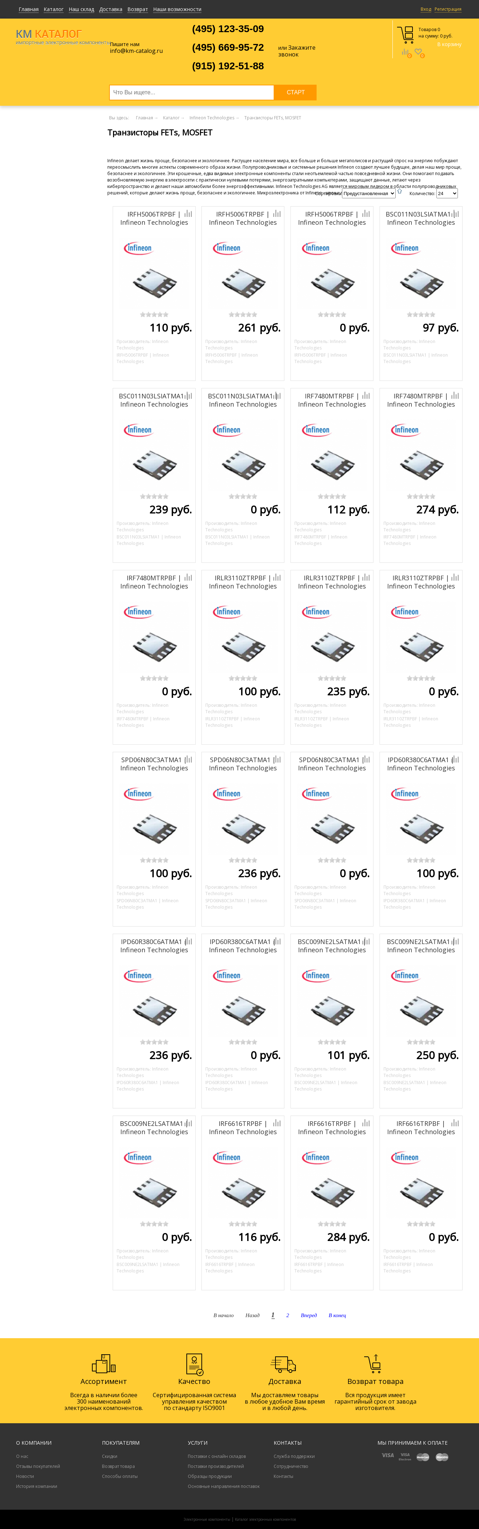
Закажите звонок (297, 51)
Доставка (110, 9)
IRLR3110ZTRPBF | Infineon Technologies (243, 582)
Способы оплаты (120, 1476)
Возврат (137, 9)
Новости (25, 1476)
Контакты (283, 1476)
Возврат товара (118, 1466)
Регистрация (448, 9)
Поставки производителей (216, 1466)
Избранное (418, 57)
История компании (36, 1486)
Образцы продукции (210, 1476)
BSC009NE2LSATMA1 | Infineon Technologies (332, 945)
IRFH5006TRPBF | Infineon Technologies (154, 218)
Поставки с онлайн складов (217, 1456)
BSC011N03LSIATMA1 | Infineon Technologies (421, 218)
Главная (29, 9)
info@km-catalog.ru (136, 51)
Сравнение (405, 57)
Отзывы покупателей (38, 1466)
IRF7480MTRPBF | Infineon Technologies (332, 400)
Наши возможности (177, 9)
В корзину (449, 44)
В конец (337, 1315)
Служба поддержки (294, 1456)
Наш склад (81, 9)
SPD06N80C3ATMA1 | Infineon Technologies (154, 763)
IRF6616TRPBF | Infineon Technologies (243, 1127)
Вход (426, 9)
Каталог (54, 9)
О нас (22, 1456)
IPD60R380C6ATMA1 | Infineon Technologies (421, 763)
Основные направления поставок (224, 1486)
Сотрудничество (291, 1466)
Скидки (109, 1456)
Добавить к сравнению (163, 213)
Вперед (309, 1315)
